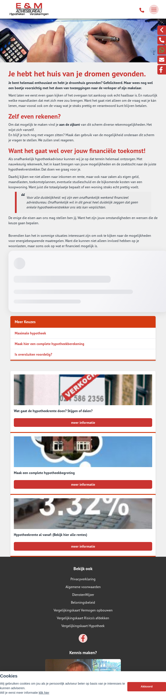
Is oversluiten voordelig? (33, 354)
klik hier (44, 692)
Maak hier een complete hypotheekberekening (49, 344)
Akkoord (147, 686)
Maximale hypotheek (30, 333)
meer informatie (83, 422)
